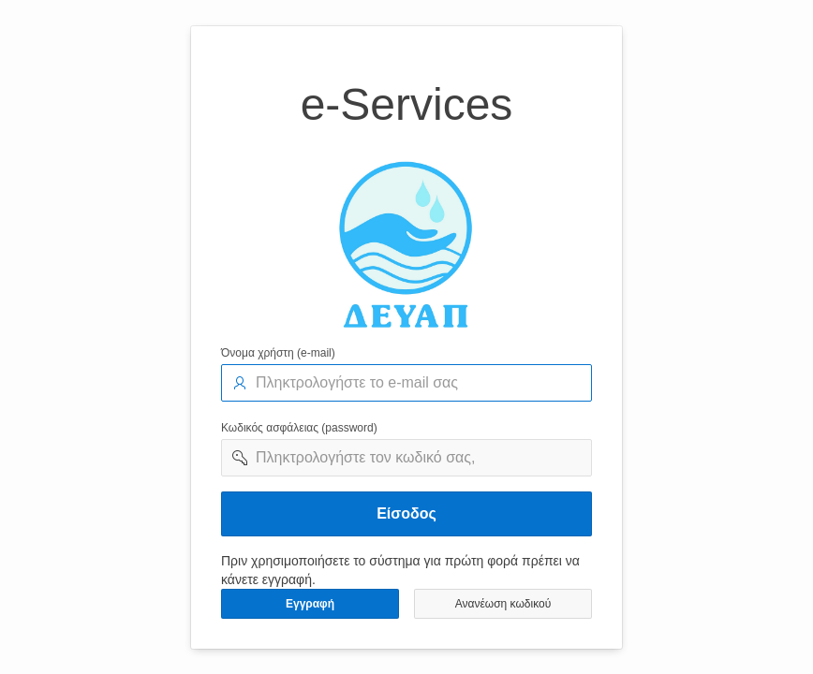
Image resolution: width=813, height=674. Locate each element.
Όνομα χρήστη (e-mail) (278, 352)
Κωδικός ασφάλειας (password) (299, 427)
